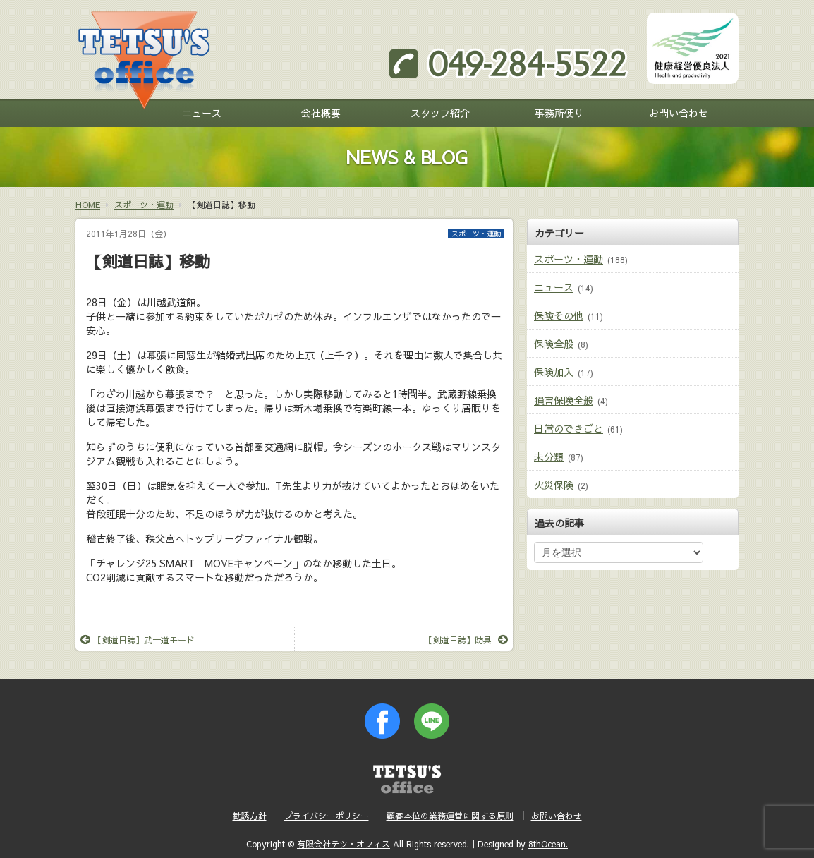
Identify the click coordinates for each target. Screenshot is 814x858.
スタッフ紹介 (440, 113)
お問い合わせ (678, 113)
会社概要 (321, 113)
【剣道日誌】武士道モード (137, 640)
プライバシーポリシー (326, 815)
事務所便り (559, 113)
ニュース (201, 113)
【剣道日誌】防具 (466, 640)
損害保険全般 (563, 400)
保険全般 (553, 344)
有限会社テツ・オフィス (343, 844)
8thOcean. (548, 844)
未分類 (549, 456)
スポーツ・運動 (476, 233)
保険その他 (558, 315)
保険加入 (553, 372)
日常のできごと (568, 428)
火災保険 (553, 485)
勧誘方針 (250, 815)
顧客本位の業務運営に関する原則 (450, 815)
